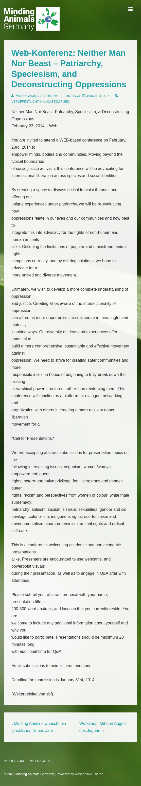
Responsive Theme (89, 774)
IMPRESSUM (14, 761)
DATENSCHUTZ (40, 761)
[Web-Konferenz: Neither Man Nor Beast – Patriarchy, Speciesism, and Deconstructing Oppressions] (97, 96)
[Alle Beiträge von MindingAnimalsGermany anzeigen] (35, 96)
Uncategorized (56, 101)
